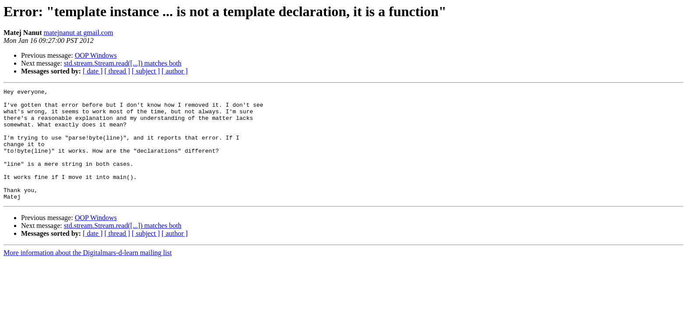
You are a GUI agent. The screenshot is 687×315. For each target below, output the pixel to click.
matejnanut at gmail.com (78, 32)
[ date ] (93, 71)
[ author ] (175, 71)
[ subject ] (146, 71)
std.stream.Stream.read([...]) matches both (122, 63)
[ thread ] (117, 71)
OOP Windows (96, 55)
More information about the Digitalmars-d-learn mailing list (88, 275)
